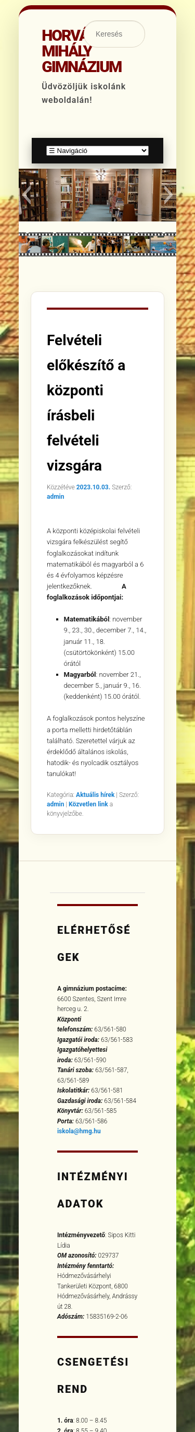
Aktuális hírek (95, 795)
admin (55, 496)
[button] (26, 194)
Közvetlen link (89, 804)
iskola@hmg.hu (79, 1131)
